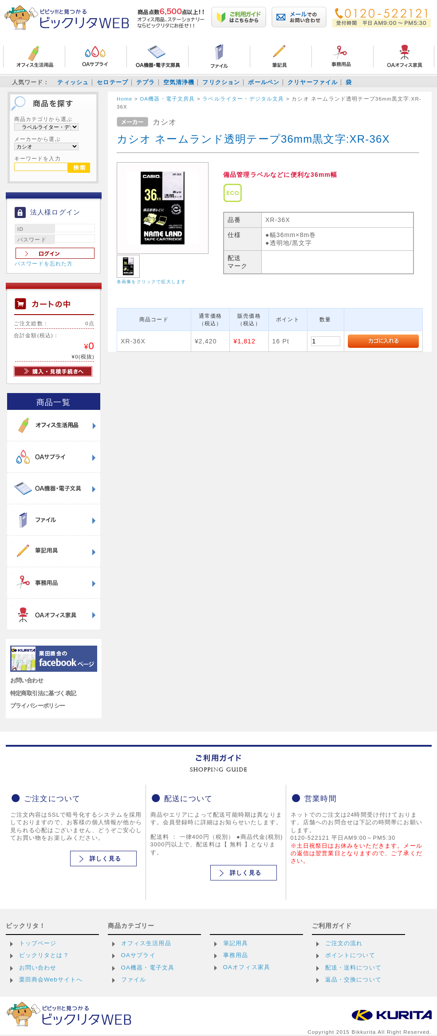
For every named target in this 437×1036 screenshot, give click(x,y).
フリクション (221, 82)
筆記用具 (235, 943)
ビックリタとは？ (44, 955)
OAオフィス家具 (247, 967)
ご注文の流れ (344, 943)
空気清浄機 (179, 82)
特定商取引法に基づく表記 (43, 693)
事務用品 (235, 955)
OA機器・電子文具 (148, 967)
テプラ (145, 82)
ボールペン (264, 82)
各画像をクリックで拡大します (151, 281)
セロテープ (112, 82)
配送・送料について (353, 967)
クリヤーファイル (312, 82)
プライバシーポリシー (37, 705)
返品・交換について (353, 979)
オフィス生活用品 (146, 943)
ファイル (133, 979)
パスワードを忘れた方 (44, 264)
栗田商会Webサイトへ (51, 979)
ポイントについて (350, 955)
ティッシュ (73, 82)
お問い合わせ (26, 680)
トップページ (38, 943)
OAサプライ (138, 955)
